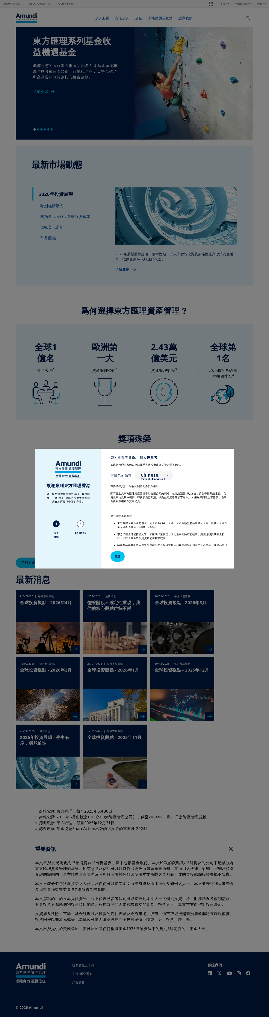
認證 (117, 556)
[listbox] (154, 475)
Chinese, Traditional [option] (152, 477)
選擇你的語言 (121, 475)
